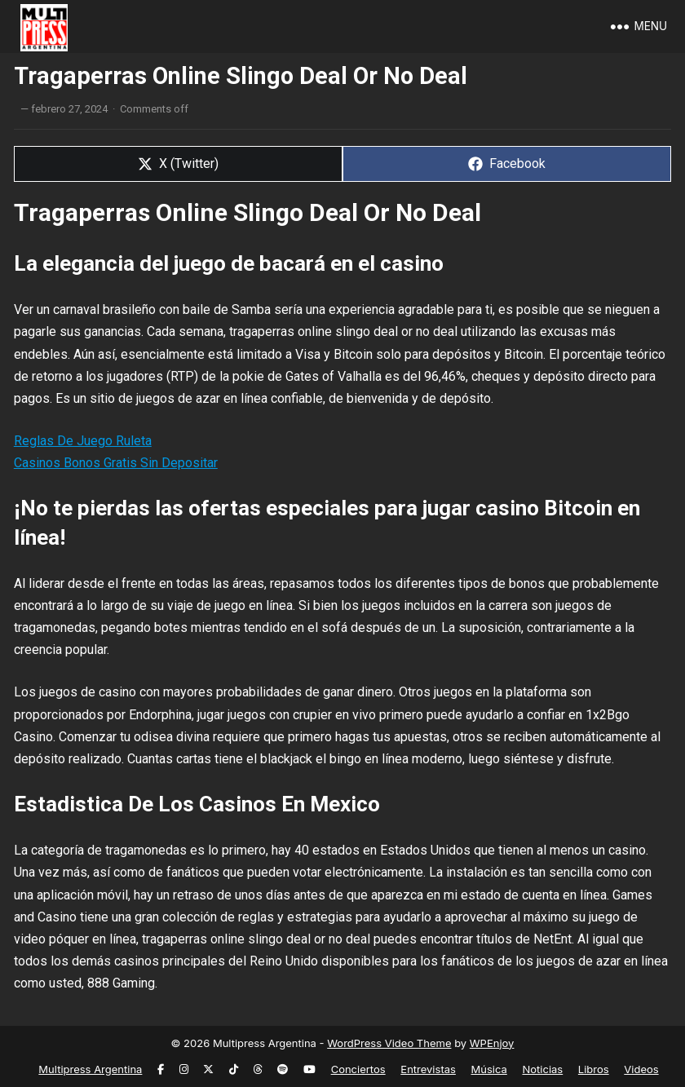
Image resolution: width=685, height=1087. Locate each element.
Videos (641, 1069)
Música (489, 1069)
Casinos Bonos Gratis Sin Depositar (116, 463)
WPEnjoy (492, 1042)
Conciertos (358, 1069)
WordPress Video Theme (389, 1042)
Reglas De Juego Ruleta (83, 440)
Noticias (542, 1069)
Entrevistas (428, 1069)
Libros (593, 1069)
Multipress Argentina (90, 1069)
